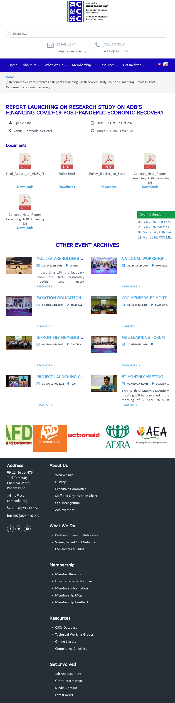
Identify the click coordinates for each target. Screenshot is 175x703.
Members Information (71, 588)
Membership (83, 65)
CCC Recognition (67, 503)
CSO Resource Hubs (69, 549)
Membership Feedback (72, 602)
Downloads (25, 187)
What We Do (56, 65)
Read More (44, 286)
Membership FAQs (68, 595)
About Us (31, 65)
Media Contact (66, 688)
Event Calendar (151, 214)
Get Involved (134, 65)
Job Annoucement (68, 674)
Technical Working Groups (74, 635)
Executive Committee (71, 489)
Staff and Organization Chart (76, 496)
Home (13, 65)
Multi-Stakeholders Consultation (73, 258)
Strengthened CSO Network (75, 542)
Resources (108, 65)
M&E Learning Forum (143, 337)
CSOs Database (66, 627)
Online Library (65, 642)
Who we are (64, 475)
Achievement (64, 510)
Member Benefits (68, 574)
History (60, 482)
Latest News (64, 695)
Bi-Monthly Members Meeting (67, 337)
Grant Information (68, 681)
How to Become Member (73, 581)
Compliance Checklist (71, 649)
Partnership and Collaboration (77, 535)
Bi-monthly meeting (142, 377)
